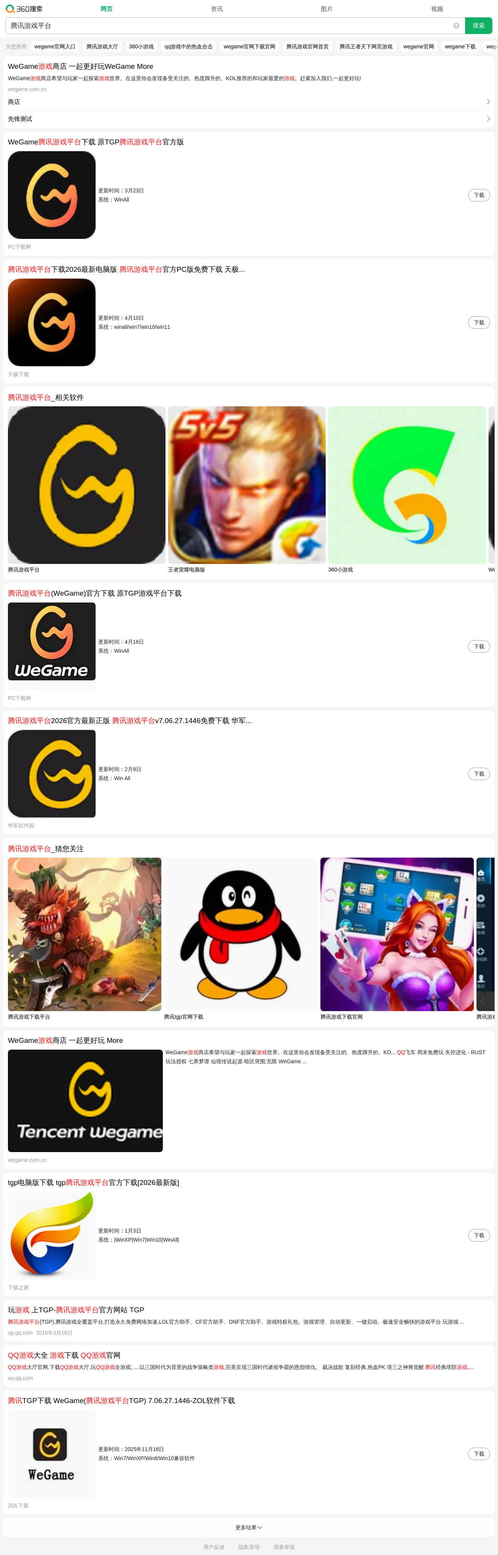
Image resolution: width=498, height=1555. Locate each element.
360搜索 (26, 8)
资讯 (217, 9)
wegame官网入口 (55, 46)
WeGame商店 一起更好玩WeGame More (80, 66)
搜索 (479, 25)
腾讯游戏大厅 (102, 46)
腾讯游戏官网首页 (307, 46)
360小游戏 (141, 46)
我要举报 (284, 1547)
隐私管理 (249, 1547)
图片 (327, 9)
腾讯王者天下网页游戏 (366, 46)
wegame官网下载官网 (249, 46)
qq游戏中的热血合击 (189, 46)
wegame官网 (419, 46)
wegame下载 (460, 46)
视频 (437, 9)
